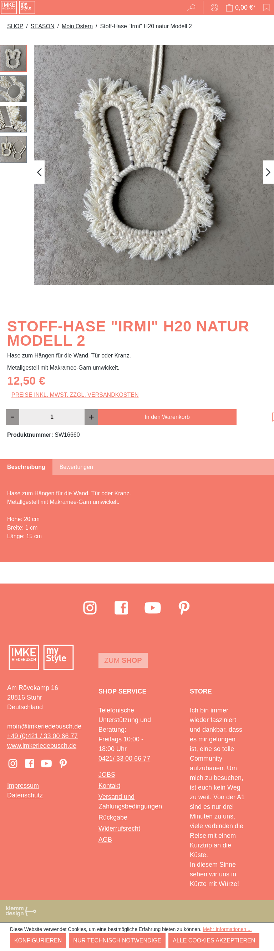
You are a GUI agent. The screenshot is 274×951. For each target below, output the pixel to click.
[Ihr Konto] (214, 7)
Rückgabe (112, 817)
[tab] (26, 467)
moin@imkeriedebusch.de (44, 726)
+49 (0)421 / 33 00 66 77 (42, 736)
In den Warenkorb (167, 417)
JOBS (106, 774)
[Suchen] (193, 7)
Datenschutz (25, 795)
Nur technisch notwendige (117, 940)
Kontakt (109, 785)
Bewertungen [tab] (76, 467)
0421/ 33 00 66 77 (124, 758)
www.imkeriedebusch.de (41, 745)
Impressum (23, 785)
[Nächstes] (268, 172)
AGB (105, 839)
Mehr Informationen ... (227, 929)
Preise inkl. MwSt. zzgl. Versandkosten (75, 395)
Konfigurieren (38, 940)
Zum (123, 660)
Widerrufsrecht (119, 828)
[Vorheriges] (39, 172)
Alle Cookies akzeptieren (214, 940)
